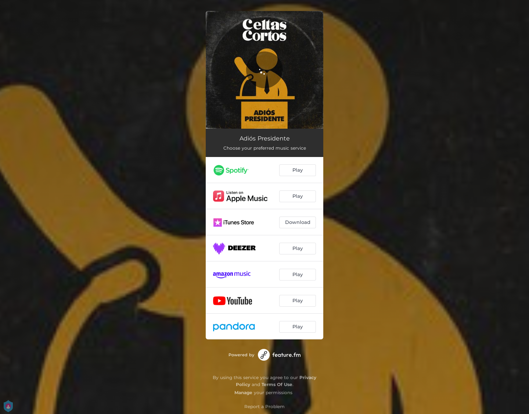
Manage (243, 392)
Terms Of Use (277, 384)
